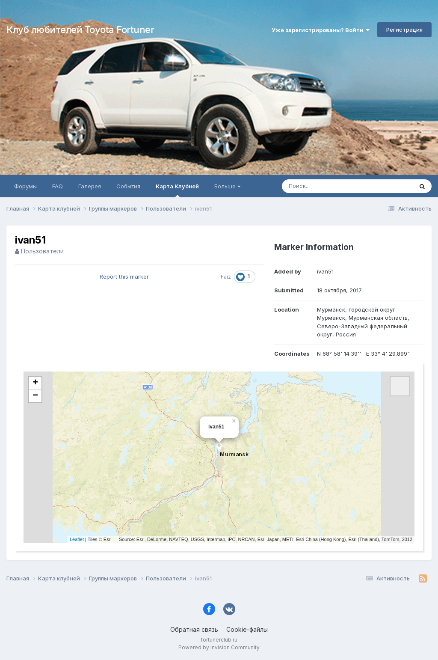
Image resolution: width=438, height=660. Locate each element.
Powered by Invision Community (219, 647)
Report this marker (124, 276)
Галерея (89, 186)
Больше (227, 186)
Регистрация (404, 29)
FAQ (57, 186)
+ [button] (35, 383)
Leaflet (77, 539)
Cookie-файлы (247, 629)
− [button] (35, 395)
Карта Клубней (177, 190)
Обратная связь (194, 629)
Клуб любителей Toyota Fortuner (80, 29)
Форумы (25, 186)
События (128, 186)
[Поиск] (331, 186)
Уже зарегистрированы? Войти (321, 30)
